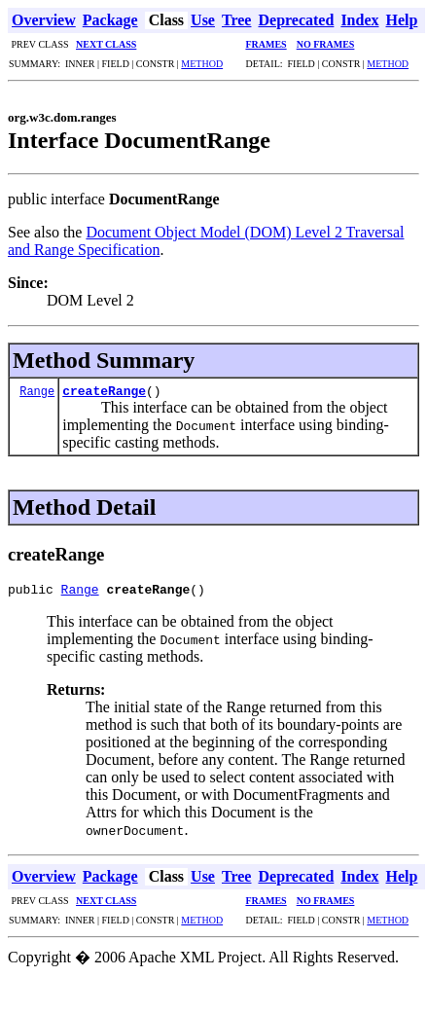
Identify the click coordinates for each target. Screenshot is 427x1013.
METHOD (202, 63)
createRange (104, 390)
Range (36, 390)
